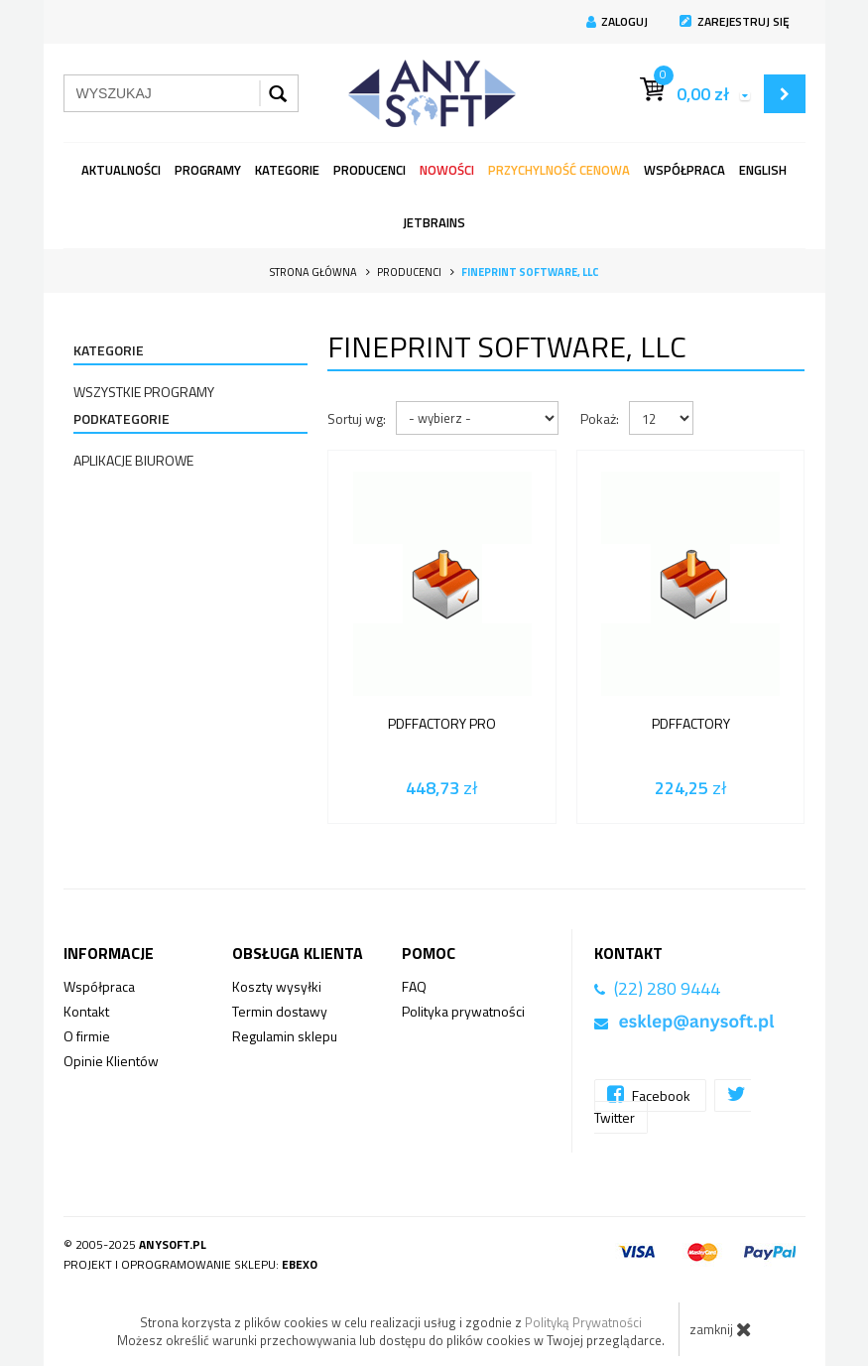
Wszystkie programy (143, 391)
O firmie (86, 1035)
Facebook (650, 1094)
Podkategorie (121, 418)
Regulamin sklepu (284, 1035)
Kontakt (86, 1011)
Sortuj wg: (356, 418)
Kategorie (287, 170)
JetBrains (434, 222)
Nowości (447, 170)
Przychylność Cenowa (559, 170)
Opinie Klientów (111, 1060)
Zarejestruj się (735, 21)
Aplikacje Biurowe (133, 460)
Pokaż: (599, 418)
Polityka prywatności (463, 1011)
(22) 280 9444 (667, 988)
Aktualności (121, 170)
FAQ (414, 986)
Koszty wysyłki (276, 986)
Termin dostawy (279, 1011)
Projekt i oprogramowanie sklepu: (190, 1264)
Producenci (369, 170)
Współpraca (684, 170)
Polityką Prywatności (583, 1322)
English (763, 170)
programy (208, 170)
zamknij (720, 1329)
